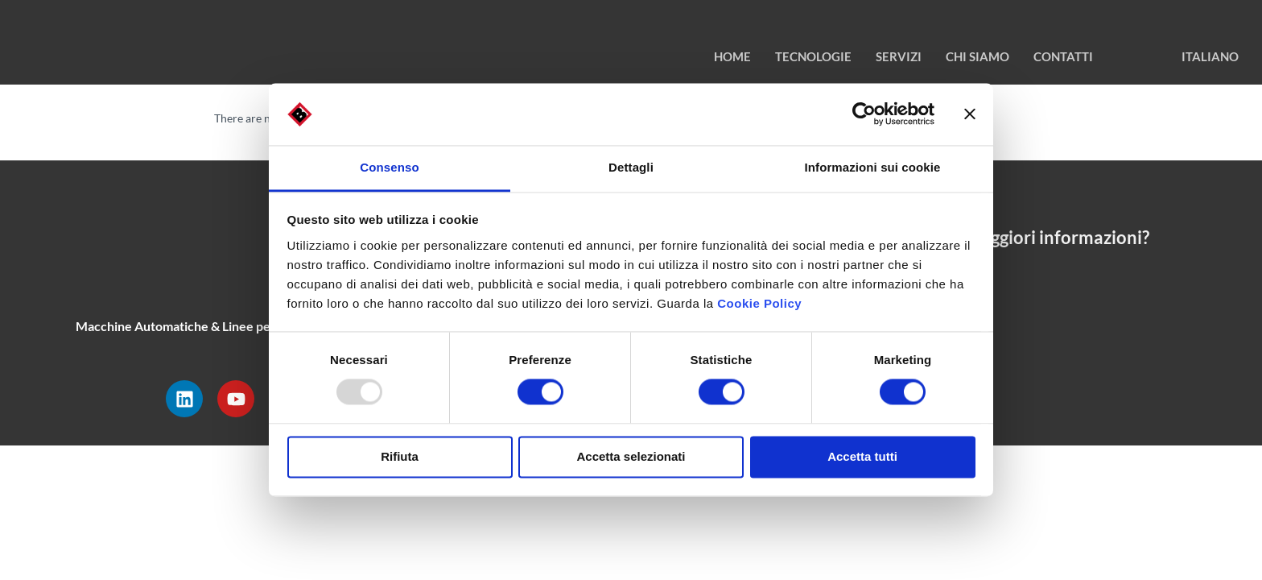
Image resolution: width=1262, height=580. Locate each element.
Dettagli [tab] (631, 167)
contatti (1063, 56)
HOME (732, 56)
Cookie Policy (759, 303)
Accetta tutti (862, 456)
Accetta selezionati (630, 456)
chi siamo (977, 56)
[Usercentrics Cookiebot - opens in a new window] (864, 114)
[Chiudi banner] (969, 114)
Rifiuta (400, 456)
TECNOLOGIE (813, 56)
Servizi (899, 56)
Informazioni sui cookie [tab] (873, 167)
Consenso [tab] (389, 167)
